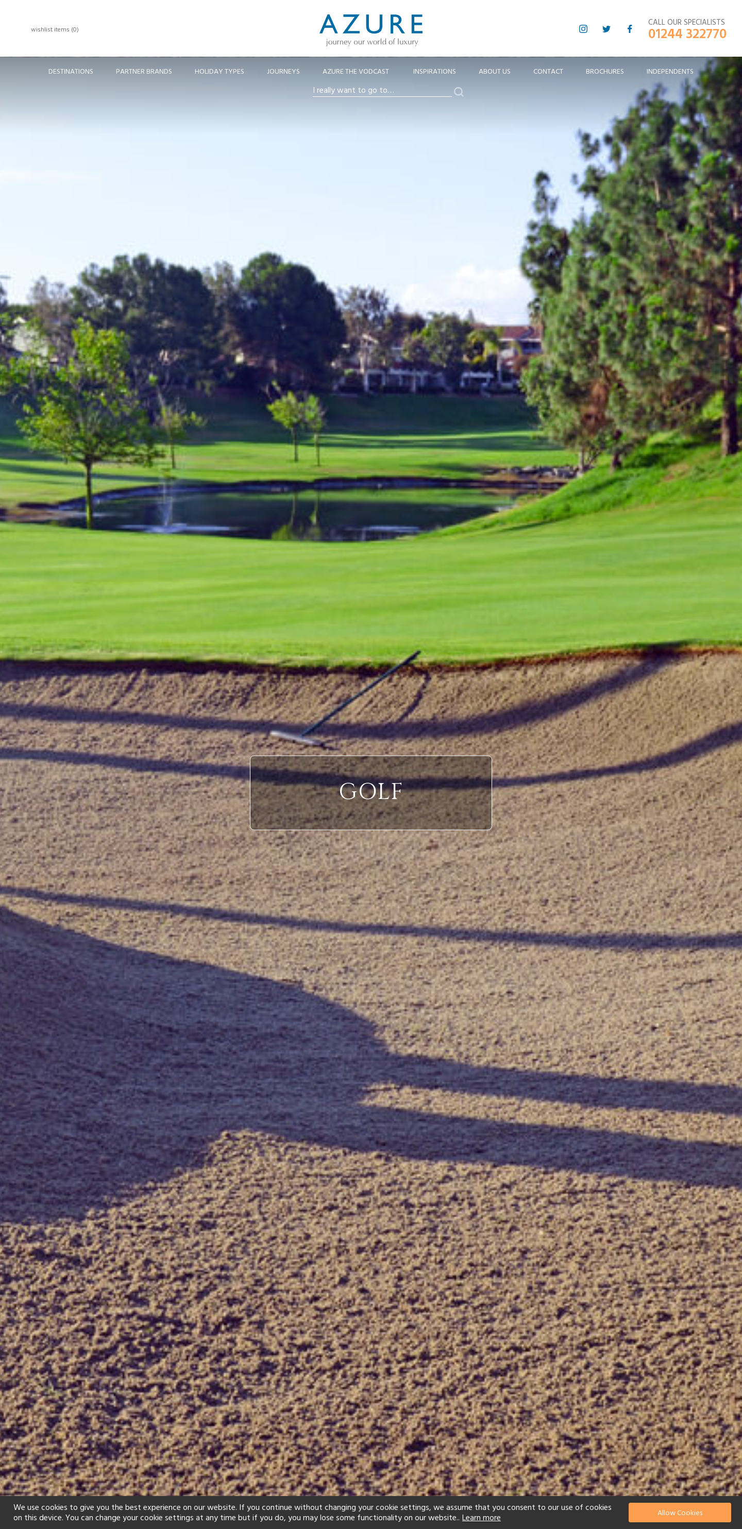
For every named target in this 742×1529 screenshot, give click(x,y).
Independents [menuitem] (670, 71)
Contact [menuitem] (548, 71)
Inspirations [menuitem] (434, 71)
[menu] (371, 74)
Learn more (481, 1517)
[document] (372, 1512)
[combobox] (382, 90)
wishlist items (55, 29)
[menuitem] (70, 71)
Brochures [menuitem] (605, 71)
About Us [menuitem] (495, 71)
